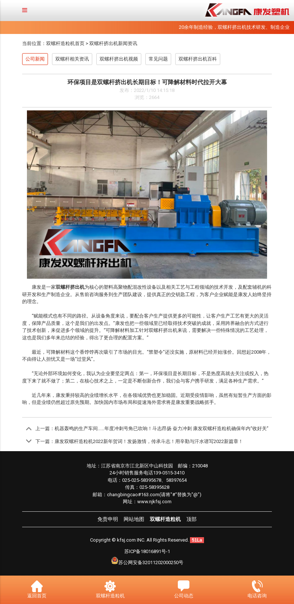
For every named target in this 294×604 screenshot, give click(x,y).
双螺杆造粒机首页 (65, 43)
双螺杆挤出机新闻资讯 (113, 43)
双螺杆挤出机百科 (198, 59)
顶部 (191, 519)
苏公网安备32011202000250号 (150, 562)
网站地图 (134, 519)
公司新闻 (35, 59)
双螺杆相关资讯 (72, 59)
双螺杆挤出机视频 (119, 59)
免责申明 (107, 519)
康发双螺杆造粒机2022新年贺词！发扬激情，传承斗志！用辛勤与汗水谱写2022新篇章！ (149, 441)
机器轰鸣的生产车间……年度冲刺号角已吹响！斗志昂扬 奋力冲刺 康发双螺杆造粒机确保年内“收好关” (162, 428)
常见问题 (158, 59)
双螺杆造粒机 (165, 519)
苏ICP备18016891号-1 (147, 551)
